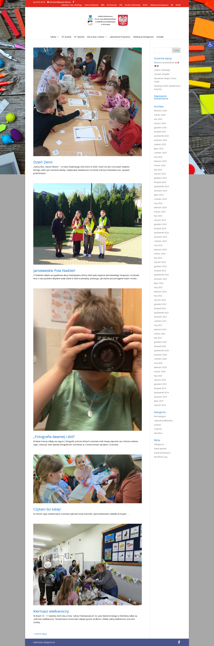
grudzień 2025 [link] (160, 127)
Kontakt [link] (160, 37)
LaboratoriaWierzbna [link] (163, 420)
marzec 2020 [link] (160, 371)
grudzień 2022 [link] (160, 266)
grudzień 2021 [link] (160, 304)
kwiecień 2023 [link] (160, 249)
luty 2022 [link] (158, 295)
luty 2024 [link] (158, 215)
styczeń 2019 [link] (160, 405)
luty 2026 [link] (158, 119)
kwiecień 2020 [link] (160, 367)
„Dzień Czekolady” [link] (162, 70)
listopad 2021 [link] (160, 308)
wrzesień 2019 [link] (160, 396)
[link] (210, 44)
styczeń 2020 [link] (160, 380)
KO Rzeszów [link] (112, 5)
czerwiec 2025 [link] (160, 152)
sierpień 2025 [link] (160, 144)
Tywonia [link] (158, 429)
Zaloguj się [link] (159, 444)
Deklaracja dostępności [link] (159, 5)
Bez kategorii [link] (160, 416)
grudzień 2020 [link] (160, 342)
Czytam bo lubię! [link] (47, 509)
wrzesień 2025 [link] (160, 140)
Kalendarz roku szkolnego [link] (72, 5)
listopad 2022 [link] (160, 270)
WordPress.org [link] (160, 457)
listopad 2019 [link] (160, 388)
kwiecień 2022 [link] (160, 291)
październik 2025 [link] (161, 136)
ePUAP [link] (178, 5)
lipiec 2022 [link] (158, 283)
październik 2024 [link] (161, 186)
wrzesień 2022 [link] (160, 279)
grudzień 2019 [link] (160, 384)
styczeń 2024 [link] (160, 220)
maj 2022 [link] (158, 287)
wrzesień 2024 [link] (160, 190)
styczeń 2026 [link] (160, 123)
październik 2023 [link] (161, 232)
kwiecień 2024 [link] (160, 207)
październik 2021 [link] (161, 312)
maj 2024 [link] (158, 203)
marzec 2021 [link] (160, 333)
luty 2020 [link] (158, 375)
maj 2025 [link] (158, 157)
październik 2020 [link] (161, 350)
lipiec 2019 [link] (158, 401)
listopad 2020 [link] (160, 346)
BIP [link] (172, 5)
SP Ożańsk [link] (66, 37)
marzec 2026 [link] (160, 115)
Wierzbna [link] (158, 433)
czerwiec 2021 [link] (160, 321)
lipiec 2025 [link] (158, 148)
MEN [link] (102, 5)
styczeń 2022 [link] (160, 300)
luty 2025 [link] (158, 169)
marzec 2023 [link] (160, 253)
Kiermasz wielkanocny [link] (51, 611)
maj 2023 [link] (158, 245)
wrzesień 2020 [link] (160, 354)
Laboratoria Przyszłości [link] (120, 37)
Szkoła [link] (54, 37)
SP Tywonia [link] (79, 37)
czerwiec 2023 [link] (160, 241)
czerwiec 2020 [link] (160, 358)
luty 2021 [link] (158, 337)
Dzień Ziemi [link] (42, 162)
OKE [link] (120, 5)
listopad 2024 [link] (160, 182)
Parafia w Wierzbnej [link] (132, 5)
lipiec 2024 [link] (158, 194)
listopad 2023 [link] (160, 228)
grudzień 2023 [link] (160, 224)
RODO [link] (145, 5)
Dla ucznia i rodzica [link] (97, 37)
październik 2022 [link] (161, 274)
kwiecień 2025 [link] (160, 161)
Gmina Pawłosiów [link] (92, 5)
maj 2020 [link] (158, 363)
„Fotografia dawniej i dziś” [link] (54, 436)
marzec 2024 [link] (160, 211)
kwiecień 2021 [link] (160, 329)
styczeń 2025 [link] (160, 173)
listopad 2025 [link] (160, 131)
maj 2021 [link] (158, 325)
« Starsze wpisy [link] (40, 633)
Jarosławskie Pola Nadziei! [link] (54, 270)
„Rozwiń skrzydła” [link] (162, 74)
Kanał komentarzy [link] (162, 452)
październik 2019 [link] (161, 392)
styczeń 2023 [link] (160, 262)
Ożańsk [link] (157, 424)
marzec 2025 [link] (160, 165)
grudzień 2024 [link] (160, 178)
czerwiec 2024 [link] (160, 199)
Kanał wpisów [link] (160, 448)
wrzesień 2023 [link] (160, 237)
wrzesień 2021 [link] (160, 316)
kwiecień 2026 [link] (160, 110)
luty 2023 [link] (158, 258)
